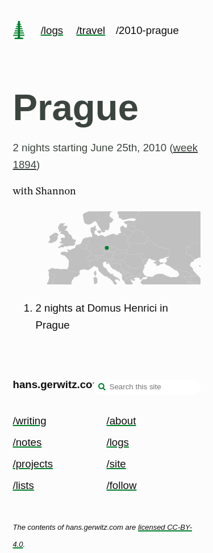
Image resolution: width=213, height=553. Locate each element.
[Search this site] (147, 387)
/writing (30, 421)
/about (121, 421)
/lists (23, 485)
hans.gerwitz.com (57, 384)
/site (116, 464)
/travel (90, 30)
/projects (33, 464)
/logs (52, 30)
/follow (122, 485)
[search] (102, 388)
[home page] (18, 31)
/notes (27, 442)
